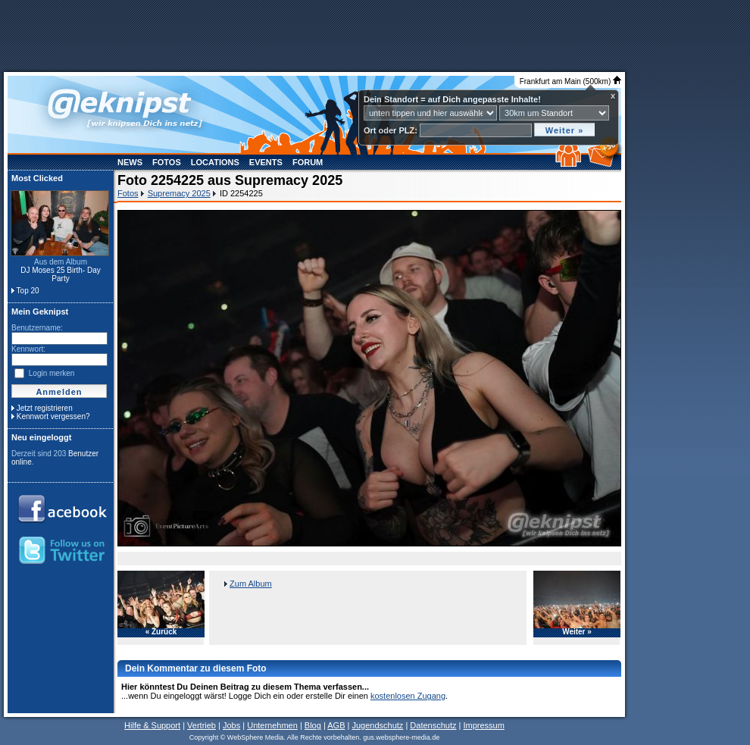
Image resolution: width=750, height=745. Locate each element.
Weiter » (577, 632)
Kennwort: (28, 349)
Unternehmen (272, 725)
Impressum (483, 725)
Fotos (166, 162)
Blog (313, 725)
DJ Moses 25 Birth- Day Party (60, 274)
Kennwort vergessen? (53, 416)
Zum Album (251, 583)
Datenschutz (433, 725)
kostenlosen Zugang (407, 695)
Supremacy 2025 (179, 193)
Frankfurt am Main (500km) (570, 81)
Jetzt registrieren (45, 408)
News (129, 162)
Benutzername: (37, 328)
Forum (307, 162)
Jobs (231, 725)
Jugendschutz (377, 725)
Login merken (52, 373)
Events (266, 162)
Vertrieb (201, 725)
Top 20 (28, 290)
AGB (336, 725)
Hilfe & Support (152, 725)
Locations (215, 162)
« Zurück (161, 632)
